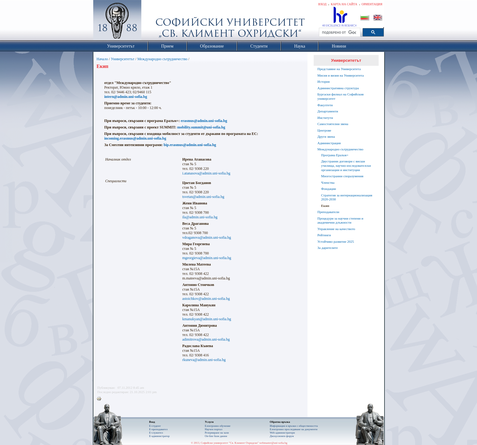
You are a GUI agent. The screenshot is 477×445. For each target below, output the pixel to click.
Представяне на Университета (339, 69)
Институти (325, 118)
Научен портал (213, 429)
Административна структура (338, 88)
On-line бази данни (216, 436)
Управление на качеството (336, 229)
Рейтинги (324, 235)
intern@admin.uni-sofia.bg (125, 96)
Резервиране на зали (217, 432)
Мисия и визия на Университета (340, 75)
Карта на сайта (344, 4)
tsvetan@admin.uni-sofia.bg (203, 197)
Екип (325, 206)
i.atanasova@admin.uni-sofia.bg (206, 173)
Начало (102, 59)
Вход (322, 4)
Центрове (324, 130)
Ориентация (372, 4)
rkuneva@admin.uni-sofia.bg (204, 360)
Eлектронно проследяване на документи (293, 429)
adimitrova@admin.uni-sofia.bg (206, 339)
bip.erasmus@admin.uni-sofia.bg (190, 145)
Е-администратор (159, 436)
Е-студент (155, 425)
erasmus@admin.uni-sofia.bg (204, 121)
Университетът (122, 59)
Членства (327, 182)
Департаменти (327, 111)
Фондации (328, 189)
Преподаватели (328, 212)
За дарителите (327, 248)
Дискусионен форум (282, 436)
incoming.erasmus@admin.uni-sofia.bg (135, 138)
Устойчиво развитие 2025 (335, 241)
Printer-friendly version (101, 399)
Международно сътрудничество (162, 59)
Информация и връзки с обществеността (294, 425)
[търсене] (339, 32)
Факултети (325, 105)
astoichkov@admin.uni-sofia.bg (206, 298)
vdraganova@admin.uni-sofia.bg (206, 237)
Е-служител (156, 432)
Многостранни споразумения (342, 176)
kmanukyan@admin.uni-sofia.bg (206, 319)
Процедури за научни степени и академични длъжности (340, 220)
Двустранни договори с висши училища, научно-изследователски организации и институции (346, 165)
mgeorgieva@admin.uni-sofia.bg (206, 258)
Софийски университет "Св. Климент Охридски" (152, 21)
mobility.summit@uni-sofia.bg (201, 127)
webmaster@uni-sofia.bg (273, 442)
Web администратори (282, 432)
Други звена (326, 136)
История (323, 81)
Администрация (329, 143)
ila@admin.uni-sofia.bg (199, 217)
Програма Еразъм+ (334, 155)
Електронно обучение (217, 425)
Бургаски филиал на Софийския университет (340, 96)
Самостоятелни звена (332, 124)
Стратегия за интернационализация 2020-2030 (346, 197)
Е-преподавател (158, 429)
